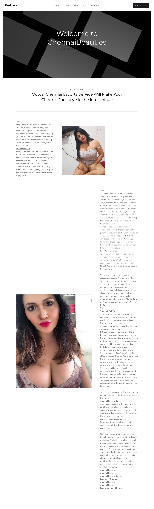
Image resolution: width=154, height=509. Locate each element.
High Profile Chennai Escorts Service (77, 49)
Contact (95, 5)
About (58, 5)
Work (67, 5)
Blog (85, 5)
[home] (11, 5)
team (76, 5)
